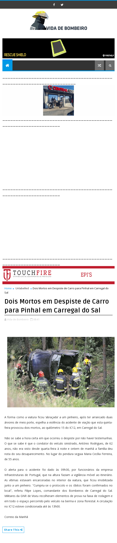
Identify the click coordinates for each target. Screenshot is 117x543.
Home (8, 288)
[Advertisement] (59, 156)
